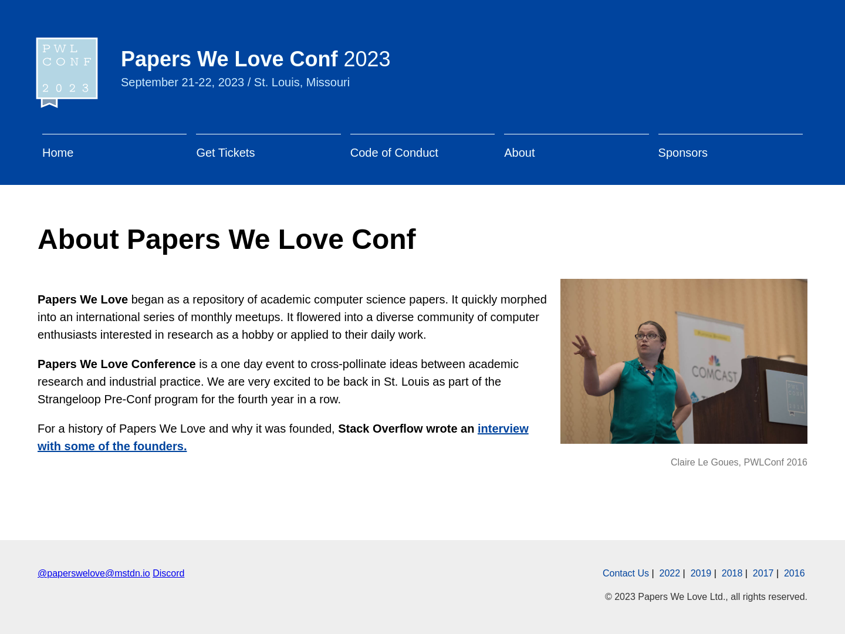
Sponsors (683, 152)
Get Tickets (225, 152)
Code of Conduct (394, 152)
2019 (701, 573)
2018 (732, 573)
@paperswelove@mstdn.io (94, 573)
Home (57, 152)
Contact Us (626, 573)
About (519, 152)
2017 (763, 573)
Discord (168, 573)
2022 (670, 573)
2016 (794, 573)
